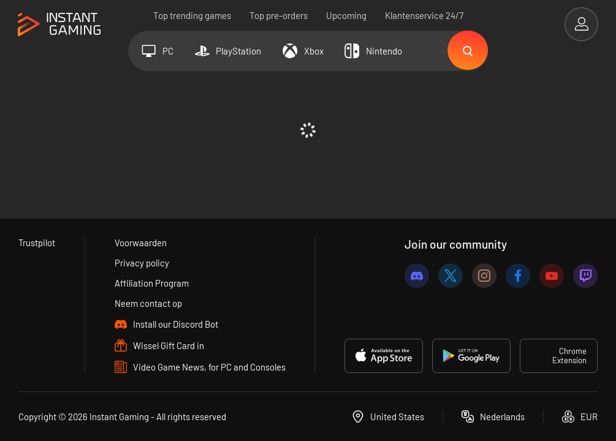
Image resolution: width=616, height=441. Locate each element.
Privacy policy (142, 262)
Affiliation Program (152, 282)
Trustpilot (37, 242)
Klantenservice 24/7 (424, 15)
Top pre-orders (278, 15)
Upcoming (346, 15)
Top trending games (192, 15)
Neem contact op (148, 303)
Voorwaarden (141, 242)
